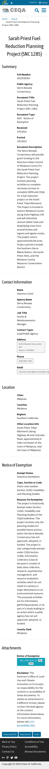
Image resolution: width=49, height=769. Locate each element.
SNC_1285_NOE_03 (31, 662)
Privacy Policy (9, 746)
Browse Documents (35, 751)
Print (36, 734)
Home (4, 18)
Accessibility (31, 746)
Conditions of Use (34, 741)
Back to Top (8, 741)
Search (14, 18)
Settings (43, 2)
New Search (25, 734)
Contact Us (33, 2)
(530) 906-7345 (25, 361)
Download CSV (10, 734)
